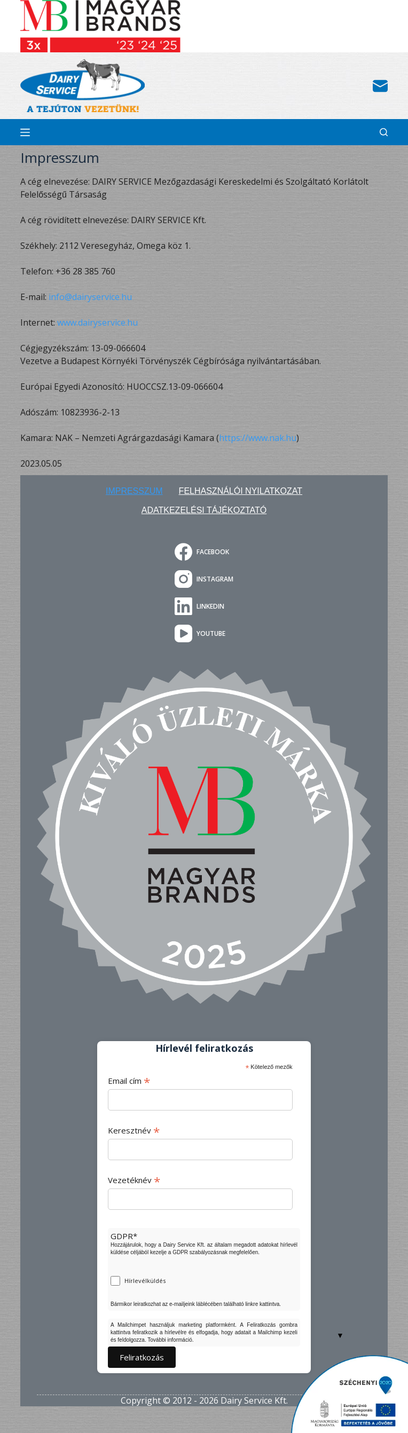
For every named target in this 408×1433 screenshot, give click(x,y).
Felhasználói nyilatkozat (240, 490)
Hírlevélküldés (145, 1281)
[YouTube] (204, 633)
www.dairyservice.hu (97, 322)
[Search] (384, 132)
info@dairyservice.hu (90, 297)
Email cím (129, 1081)
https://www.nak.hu (257, 438)
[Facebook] (204, 552)
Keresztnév (134, 1130)
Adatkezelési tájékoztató (204, 510)
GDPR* (124, 1236)
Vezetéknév (134, 1180)
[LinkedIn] (204, 606)
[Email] (380, 85)
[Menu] (25, 132)
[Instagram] (204, 579)
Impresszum (134, 490)
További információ (169, 1340)
